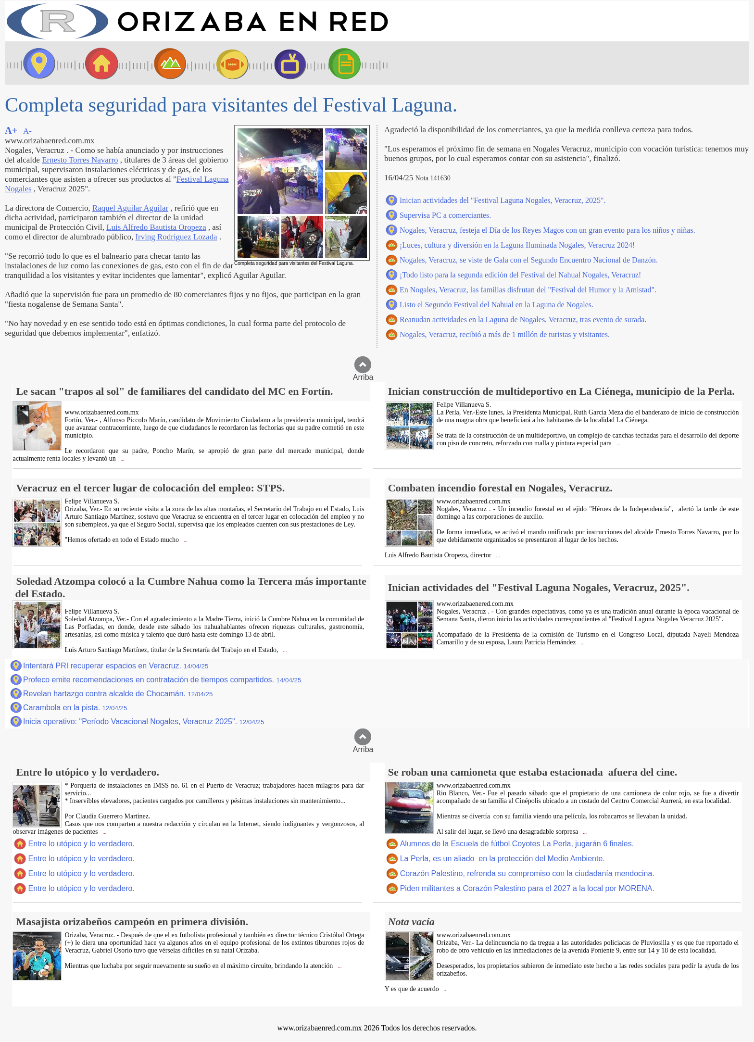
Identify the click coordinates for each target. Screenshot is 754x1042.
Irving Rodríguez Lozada (176, 236)
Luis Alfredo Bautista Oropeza (156, 227)
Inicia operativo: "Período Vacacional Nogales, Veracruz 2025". (143, 721)
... (122, 459)
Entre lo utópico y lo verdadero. (81, 844)
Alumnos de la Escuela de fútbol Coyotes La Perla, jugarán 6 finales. (517, 844)
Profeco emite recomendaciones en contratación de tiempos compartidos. (162, 680)
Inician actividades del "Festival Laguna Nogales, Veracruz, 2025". (503, 200)
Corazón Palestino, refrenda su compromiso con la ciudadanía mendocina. (527, 873)
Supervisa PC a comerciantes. (445, 215)
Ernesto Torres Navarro (80, 159)
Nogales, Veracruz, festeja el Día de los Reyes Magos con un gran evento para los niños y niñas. (547, 230)
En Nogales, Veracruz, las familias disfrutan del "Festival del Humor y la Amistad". (528, 290)
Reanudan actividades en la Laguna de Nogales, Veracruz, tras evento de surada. (523, 319)
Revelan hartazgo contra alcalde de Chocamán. (118, 694)
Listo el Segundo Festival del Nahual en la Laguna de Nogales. (496, 305)
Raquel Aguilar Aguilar (130, 208)
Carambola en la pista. (75, 707)
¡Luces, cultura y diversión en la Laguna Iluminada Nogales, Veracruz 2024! (517, 245)
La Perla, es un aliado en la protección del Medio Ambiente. (502, 858)
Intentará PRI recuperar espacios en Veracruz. (115, 666)
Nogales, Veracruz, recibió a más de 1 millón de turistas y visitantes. (505, 334)
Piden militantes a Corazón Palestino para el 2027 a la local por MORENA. (527, 888)
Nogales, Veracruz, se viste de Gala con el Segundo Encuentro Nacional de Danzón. (529, 260)
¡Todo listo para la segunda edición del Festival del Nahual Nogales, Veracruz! (520, 275)
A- (27, 131)
